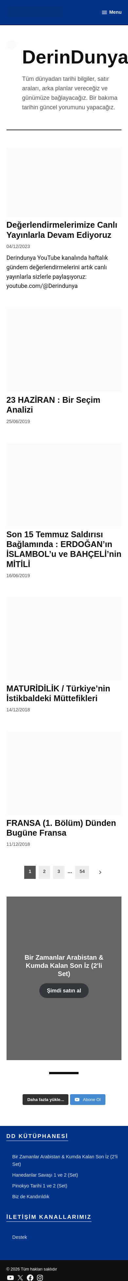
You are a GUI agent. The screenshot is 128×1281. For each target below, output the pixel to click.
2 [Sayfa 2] (44, 871)
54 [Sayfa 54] (82, 871)
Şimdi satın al (64, 990)
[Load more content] (45, 1099)
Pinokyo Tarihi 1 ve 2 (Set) (39, 1185)
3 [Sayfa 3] (59, 871)
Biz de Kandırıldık (30, 1196)
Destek (19, 1237)
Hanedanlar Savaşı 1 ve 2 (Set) (45, 1175)
